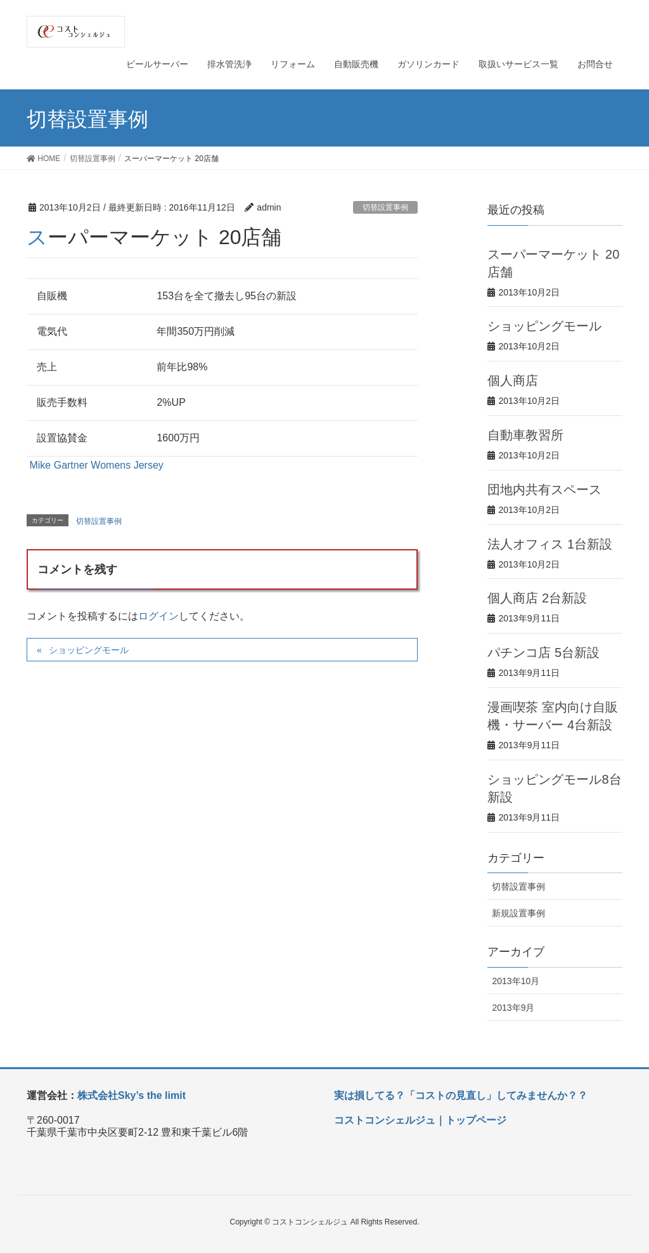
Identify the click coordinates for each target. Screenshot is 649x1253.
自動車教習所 (525, 435)
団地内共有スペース (544, 490)
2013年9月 (513, 1008)
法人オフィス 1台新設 (549, 544)
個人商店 (512, 380)
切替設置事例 (385, 207)
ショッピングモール (89, 650)
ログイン (158, 616)
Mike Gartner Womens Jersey (96, 465)
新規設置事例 (518, 913)
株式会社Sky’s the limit (131, 1095)
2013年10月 (515, 981)
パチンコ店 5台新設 (543, 652)
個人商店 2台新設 (537, 598)
